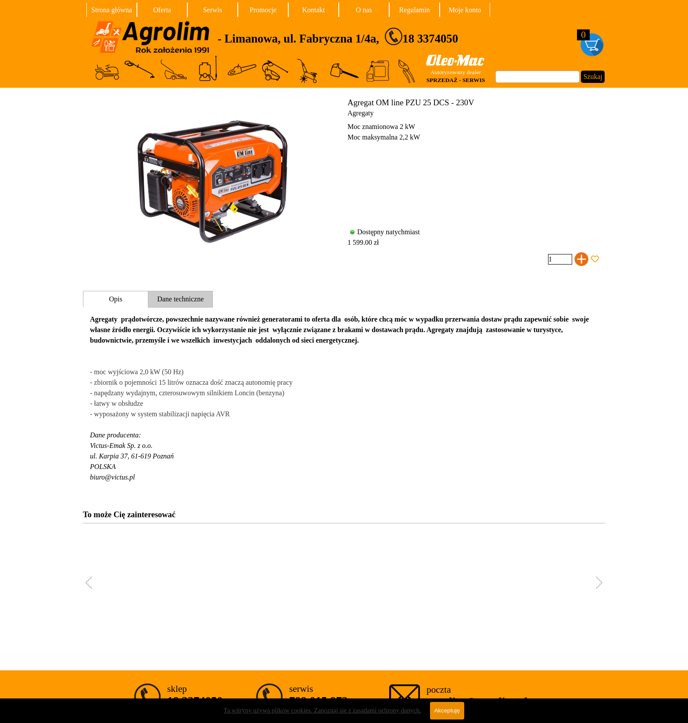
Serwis (212, 10)
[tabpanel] (371, 36)
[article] (344, 182)
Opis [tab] (115, 299)
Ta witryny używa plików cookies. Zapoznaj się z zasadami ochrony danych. (322, 715)
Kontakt (313, 10)
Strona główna (111, 10)
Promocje (263, 10)
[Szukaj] (537, 77)
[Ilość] (560, 259)
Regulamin (414, 10)
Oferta (162, 10)
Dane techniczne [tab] (180, 299)
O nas (364, 10)
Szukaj (592, 76)
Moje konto (464, 10)
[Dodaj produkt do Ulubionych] (595, 259)
